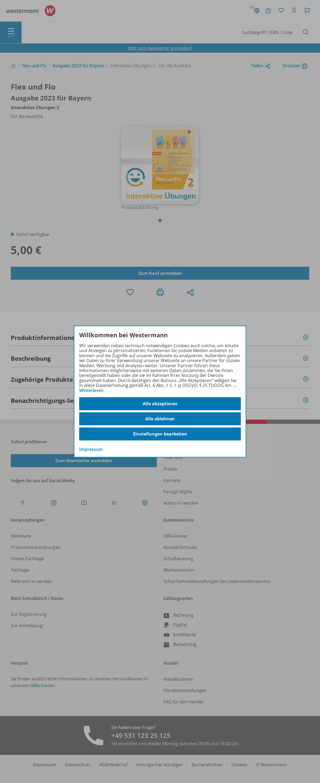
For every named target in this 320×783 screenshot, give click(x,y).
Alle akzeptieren (160, 404)
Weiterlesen (91, 390)
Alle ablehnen (160, 419)
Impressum (91, 449)
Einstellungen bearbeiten (160, 434)
